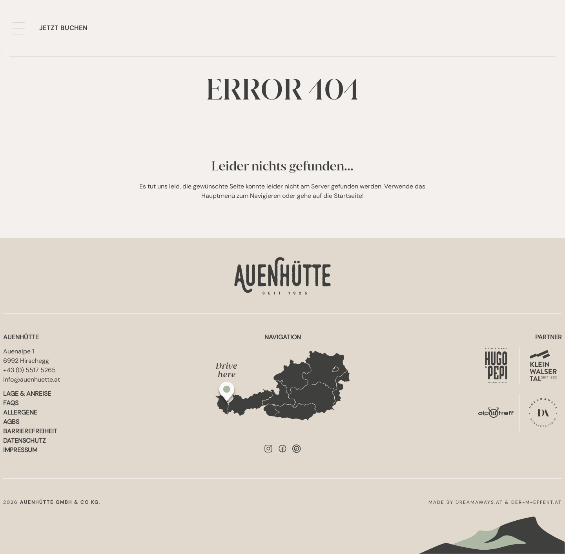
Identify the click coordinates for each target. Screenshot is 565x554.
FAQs (10, 403)
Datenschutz (24, 440)
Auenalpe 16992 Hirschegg (26, 356)
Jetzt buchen (63, 28)
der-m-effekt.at (536, 502)
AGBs (11, 422)
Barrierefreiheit (30, 431)
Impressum (20, 450)
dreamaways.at (479, 502)
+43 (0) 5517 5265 (29, 370)
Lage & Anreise (27, 393)
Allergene (20, 412)
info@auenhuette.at (31, 379)
